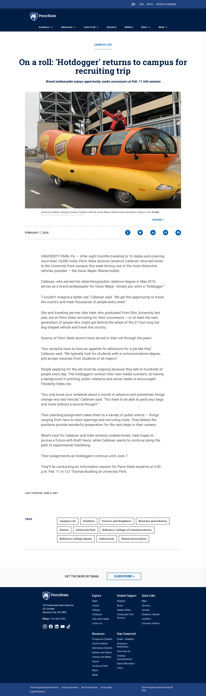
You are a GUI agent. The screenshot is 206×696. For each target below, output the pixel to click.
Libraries (146, 610)
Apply (150, 4)
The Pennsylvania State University (44, 687)
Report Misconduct (126, 663)
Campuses (97, 614)
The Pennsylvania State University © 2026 (157, 689)
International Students (102, 648)
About (161, 27)
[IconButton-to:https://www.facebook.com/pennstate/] (50, 626)
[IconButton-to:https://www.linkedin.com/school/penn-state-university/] (56, 626)
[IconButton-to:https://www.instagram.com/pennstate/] (45, 626)
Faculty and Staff (100, 666)
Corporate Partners (151, 623)
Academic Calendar (151, 614)
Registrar (121, 601)
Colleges (96, 610)
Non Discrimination (90, 687)
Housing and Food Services (125, 616)
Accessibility (106, 687)
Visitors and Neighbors (117, 521)
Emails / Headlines (125, 639)
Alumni (64, 529)
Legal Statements (37, 691)
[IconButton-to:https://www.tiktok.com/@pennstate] (68, 626)
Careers (95, 605)
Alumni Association (134, 538)
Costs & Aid (89, 27)
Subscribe (123, 576)
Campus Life (103, 44)
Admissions (67, 27)
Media (95, 674)
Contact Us (97, 623)
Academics (44, 27)
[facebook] (127, 233)
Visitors (95, 661)
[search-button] (133, 4)
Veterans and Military (101, 657)
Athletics (128, 27)
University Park (85, 529)
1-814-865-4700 (57, 618)
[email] (165, 233)
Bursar (120, 605)
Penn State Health (100, 619)
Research (111, 27)
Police (120, 668)
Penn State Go (123, 651)
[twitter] (140, 233)
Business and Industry (153, 521)
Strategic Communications (124, 657)
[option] (54, 619)
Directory (146, 605)
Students (89, 521)
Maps (144, 601)
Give (141, 4)
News (144, 27)
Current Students (100, 643)
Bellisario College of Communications (127, 529)
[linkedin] (153, 233)
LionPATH (146, 619)
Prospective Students (102, 639)
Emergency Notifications (123, 645)
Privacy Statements (70, 687)
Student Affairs (124, 610)
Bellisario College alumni (76, 538)
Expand (157, 219)
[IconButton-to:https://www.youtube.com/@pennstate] (62, 626)
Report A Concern (166, 4)
